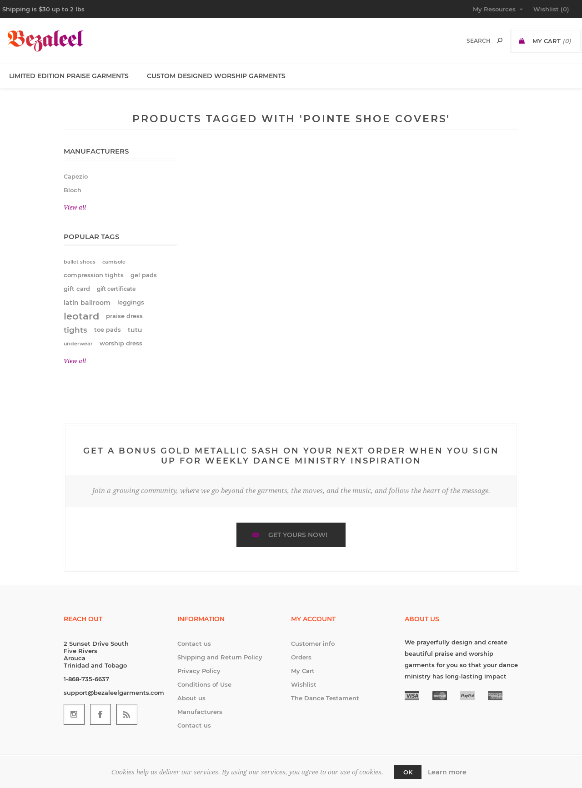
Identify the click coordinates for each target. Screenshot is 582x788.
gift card (77, 288)
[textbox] (469, 41)
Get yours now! (297, 535)
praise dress (124, 316)
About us (191, 698)
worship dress (121, 343)
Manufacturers (199, 711)
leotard (81, 316)
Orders (301, 657)
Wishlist (303, 684)
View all (75, 207)
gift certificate (116, 288)
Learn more (447, 772)
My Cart (303, 670)
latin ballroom (87, 303)
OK (407, 772)
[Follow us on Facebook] (100, 714)
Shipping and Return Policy (219, 657)
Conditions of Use (204, 684)
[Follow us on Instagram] (74, 714)
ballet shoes (79, 262)
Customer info (313, 643)
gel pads (143, 275)
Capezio (76, 176)
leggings (130, 302)
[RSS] (126, 714)
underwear (78, 343)
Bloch (72, 190)
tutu (135, 330)
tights (75, 329)
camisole (113, 262)
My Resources (494, 9)
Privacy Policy (199, 670)
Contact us (194, 643)
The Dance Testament (325, 698)
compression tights (94, 275)
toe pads (107, 329)
